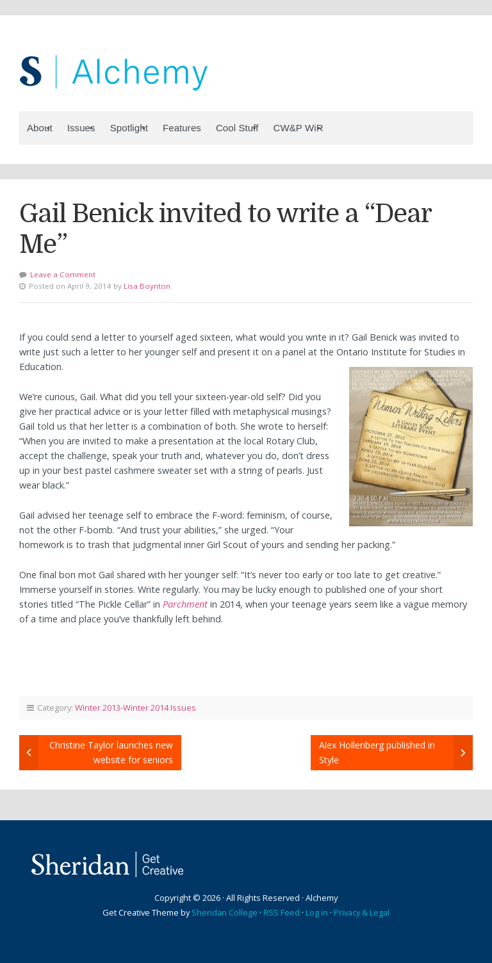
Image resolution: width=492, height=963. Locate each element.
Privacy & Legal (362, 912)
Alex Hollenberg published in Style (377, 752)
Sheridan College (225, 912)
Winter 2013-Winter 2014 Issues (135, 707)
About (40, 127)
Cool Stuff (237, 127)
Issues (81, 127)
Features (182, 127)
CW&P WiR (299, 127)
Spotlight (129, 127)
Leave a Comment (62, 274)
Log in (317, 912)
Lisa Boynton (147, 286)
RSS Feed (281, 912)
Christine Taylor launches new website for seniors (111, 752)
